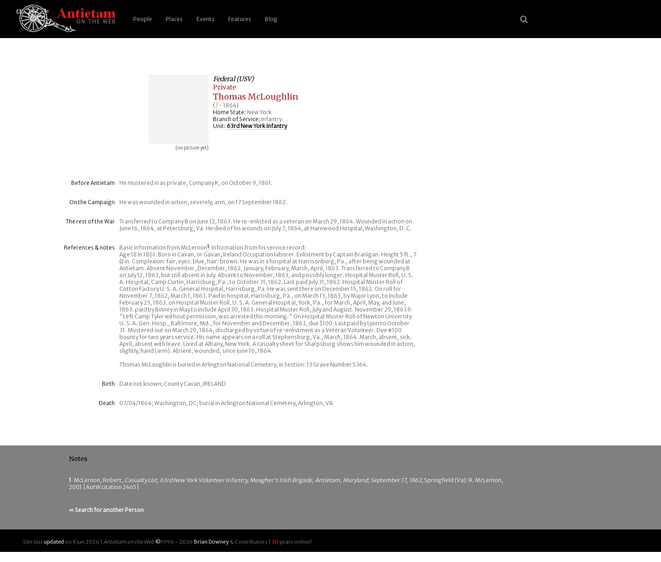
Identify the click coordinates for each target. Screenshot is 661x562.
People (142, 19)
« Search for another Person (106, 509)
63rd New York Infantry (257, 125)
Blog (271, 19)
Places (174, 19)
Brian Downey (211, 542)
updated (54, 542)
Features (239, 19)
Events (205, 19)
